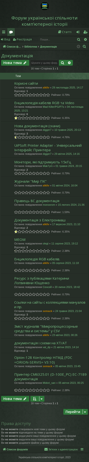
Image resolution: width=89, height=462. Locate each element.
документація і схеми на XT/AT (40, 342)
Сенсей (47, 287)
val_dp (46, 347)
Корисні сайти (26, 83)
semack (47, 311)
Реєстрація (24, 39)
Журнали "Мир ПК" (30, 181)
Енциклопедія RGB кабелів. (37, 259)
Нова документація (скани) (37, 125)
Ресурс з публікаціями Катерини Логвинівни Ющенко (41, 280)
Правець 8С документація (36, 200)
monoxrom (49, 204)
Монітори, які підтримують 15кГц (42, 162)
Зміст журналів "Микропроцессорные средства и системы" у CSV (46, 328)
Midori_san (49, 382)
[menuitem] (64, 32)
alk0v (46, 87)
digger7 (47, 129)
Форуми (12, 33)
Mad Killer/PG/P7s (53, 106)
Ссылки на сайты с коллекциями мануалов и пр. (49, 304)
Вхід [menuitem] (79, 33)
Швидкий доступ (4, 33)
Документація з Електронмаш (40, 220)
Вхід (7, 39)
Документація (17, 56)
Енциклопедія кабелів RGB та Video (44, 102)
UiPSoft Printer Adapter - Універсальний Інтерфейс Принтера (48, 147)
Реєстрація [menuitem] (86, 33)
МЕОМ (19, 239)
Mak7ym (48, 166)
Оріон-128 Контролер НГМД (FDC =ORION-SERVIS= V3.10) (43, 359)
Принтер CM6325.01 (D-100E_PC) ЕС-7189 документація (50, 376)
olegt (45, 243)
